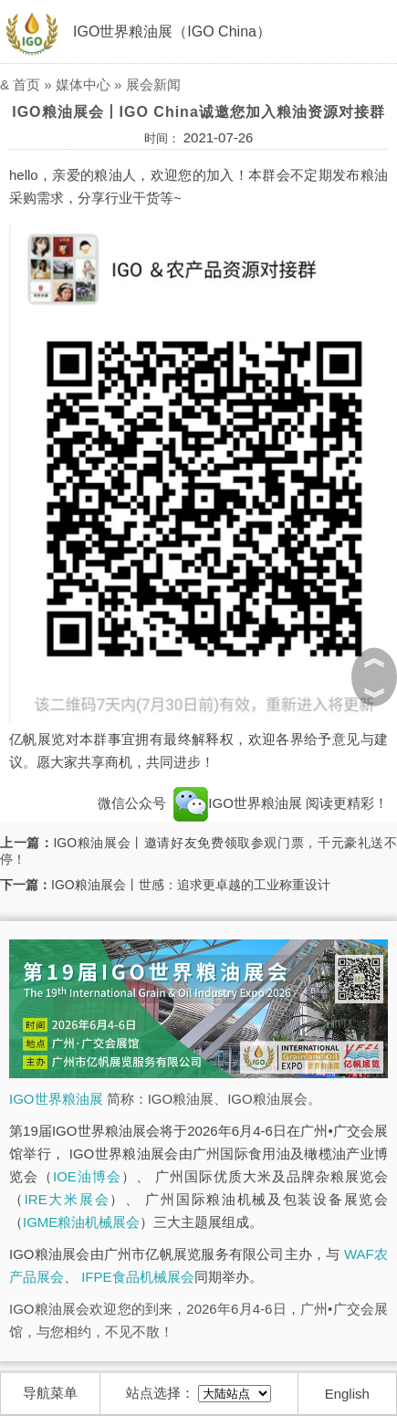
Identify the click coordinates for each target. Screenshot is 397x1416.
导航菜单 (50, 1392)
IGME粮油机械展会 (81, 1222)
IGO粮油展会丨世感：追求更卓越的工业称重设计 (190, 884)
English (347, 1393)
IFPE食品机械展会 (137, 1277)
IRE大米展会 (67, 1199)
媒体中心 (83, 84)
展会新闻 (153, 84)
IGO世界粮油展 (238, 803)
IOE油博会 (87, 1176)
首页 (26, 84)
